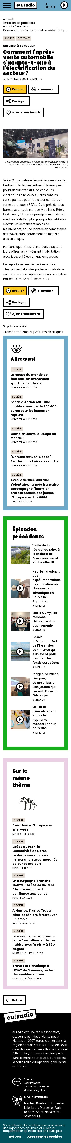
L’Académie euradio (36, 1086)
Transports (11, 332)
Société (9, 38)
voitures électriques (49, 332)
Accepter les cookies (44, 1136)
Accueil (8, 19)
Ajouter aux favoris (23, 112)
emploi (27, 332)
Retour (14, 1000)
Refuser (15, 1136)
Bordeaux (24, 38)
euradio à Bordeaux (16, 26)
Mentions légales (34, 1090)
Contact (29, 1079)
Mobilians (48, 209)
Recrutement (32, 1083)
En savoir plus (52, 1130)
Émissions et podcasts (19, 23)
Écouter (15, 89)
